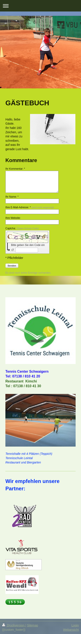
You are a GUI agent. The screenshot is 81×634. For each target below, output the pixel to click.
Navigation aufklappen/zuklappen (40, 5)
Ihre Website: (13, 217)
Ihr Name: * (12, 196)
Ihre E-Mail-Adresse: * (29, 207)
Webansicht (71, 629)
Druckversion (13, 625)
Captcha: (22, 228)
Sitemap (32, 625)
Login (75, 625)
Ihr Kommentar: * (15, 168)
